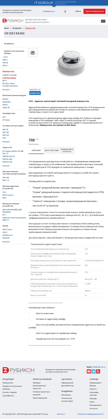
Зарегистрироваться (94, 11)
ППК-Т (5, 232)
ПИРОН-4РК (7, 159)
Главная (6, 28)
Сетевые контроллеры (13, 125)
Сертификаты (8, 395)
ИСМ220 (6, 238)
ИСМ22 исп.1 (8, 235)
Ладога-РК (7, 147)
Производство (96, 405)
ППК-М (5, 62)
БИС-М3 (6, 135)
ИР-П (5, 80)
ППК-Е (5, 60)
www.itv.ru (61, 414)
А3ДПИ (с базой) (9, 75)
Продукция (17, 28)
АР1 (4, 117)
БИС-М (5, 129)
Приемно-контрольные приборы (13, 52)
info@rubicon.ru (49, 11)
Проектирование (40, 398)
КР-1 (4, 215)
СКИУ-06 (6, 107)
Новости (93, 389)
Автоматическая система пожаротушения (14, 172)
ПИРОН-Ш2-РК (9, 156)
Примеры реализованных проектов (39, 386)
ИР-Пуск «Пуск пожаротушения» (10, 84)
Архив (5, 226)
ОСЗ (4, 192)
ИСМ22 (5, 99)
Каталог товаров (10, 392)
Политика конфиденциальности (90, 414)
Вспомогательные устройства (11, 204)
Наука (92, 402)
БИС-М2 (6, 177)
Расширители (9, 113)
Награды (93, 398)
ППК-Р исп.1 (7, 229)
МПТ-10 (6, 180)
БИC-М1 (6, 132)
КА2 (4, 138)
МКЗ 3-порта (8, 195)
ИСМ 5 (5, 105)
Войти (78, 11)
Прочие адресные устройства (11, 187)
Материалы (66, 395)
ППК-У (5, 65)
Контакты (94, 408)
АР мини (6, 120)
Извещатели (30, 28)
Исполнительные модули (14, 95)
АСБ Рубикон (8, 43)
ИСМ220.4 (6, 102)
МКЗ (4, 198)
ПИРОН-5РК (7, 162)
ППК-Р (5, 57)
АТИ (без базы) (9, 78)
